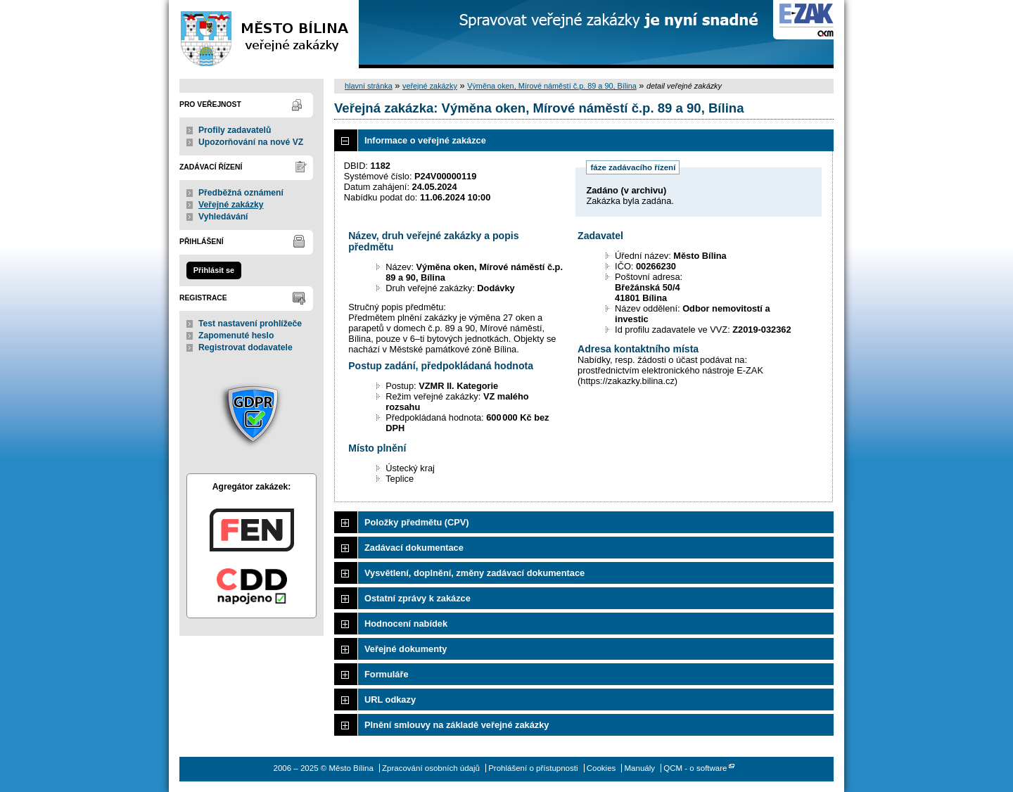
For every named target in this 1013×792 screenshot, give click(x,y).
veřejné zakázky (429, 86)
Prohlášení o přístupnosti (533, 768)
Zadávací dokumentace (414, 547)
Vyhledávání (223, 217)
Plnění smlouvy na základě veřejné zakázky (456, 725)
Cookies (601, 768)
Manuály (640, 768)
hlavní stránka (369, 86)
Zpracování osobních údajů (431, 768)
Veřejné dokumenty (405, 649)
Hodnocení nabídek (405, 623)
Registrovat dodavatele (245, 347)
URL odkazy (390, 699)
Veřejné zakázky (231, 205)
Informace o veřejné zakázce (425, 140)
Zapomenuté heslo (236, 335)
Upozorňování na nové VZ (250, 142)
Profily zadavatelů (234, 130)
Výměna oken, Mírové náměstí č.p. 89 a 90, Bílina (552, 86)
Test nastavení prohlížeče (250, 323)
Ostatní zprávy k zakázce (417, 598)
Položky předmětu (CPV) (416, 522)
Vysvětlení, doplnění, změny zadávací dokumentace (474, 573)
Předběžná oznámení (240, 193)
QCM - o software (695, 768)
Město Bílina (264, 34)
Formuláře (386, 674)
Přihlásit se (213, 270)
